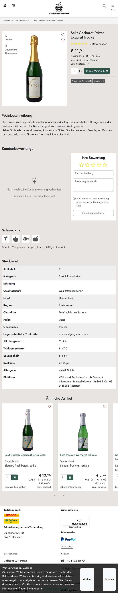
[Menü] (74, 517)
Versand (94, 60)
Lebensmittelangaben (15, 487)
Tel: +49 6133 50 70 (73, 555)
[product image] (28, 428)
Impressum (10, 562)
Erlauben (109, 579)
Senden (99, 81)
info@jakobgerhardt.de (74, 562)
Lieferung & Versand (15, 555)
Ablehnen (87, 579)
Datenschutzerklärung (55, 589)
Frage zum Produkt (82, 81)
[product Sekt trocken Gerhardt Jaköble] (83, 463)
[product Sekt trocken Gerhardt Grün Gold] (28, 463)
